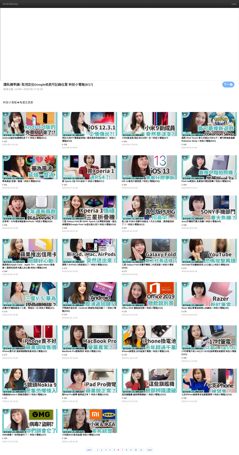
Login (234, 4)
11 (141, 450)
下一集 (228, 84)
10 (135, 450)
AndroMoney (10, 3)
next (150, 450)
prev (89, 450)
